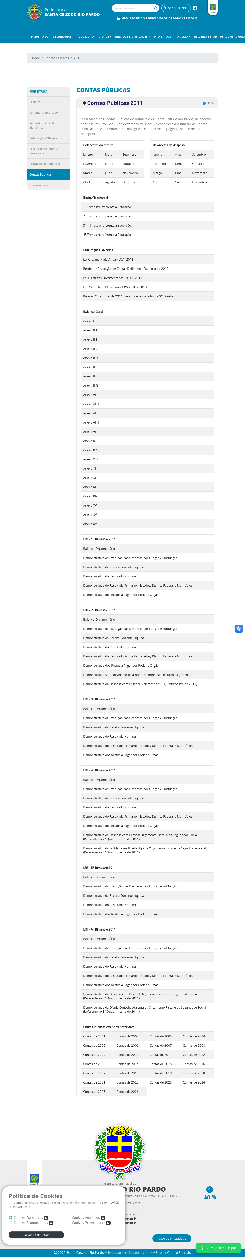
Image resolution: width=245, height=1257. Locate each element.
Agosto (110, 182)
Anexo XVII (90, 524)
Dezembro (130, 182)
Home (35, 58)
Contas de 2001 (94, 1036)
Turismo (181, 37)
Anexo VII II (91, 422)
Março (87, 173)
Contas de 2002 (127, 1036)
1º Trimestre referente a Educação (107, 207)
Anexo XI (89, 468)
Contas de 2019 (161, 1073)
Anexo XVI (90, 514)
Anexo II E (90, 367)
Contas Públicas (40, 174)
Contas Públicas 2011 (113, 103)
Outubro (129, 164)
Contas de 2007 (161, 1045)
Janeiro (88, 154)
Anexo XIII (90, 487)
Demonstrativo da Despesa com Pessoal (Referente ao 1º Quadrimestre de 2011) (140, 684)
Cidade (104, 37)
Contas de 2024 (194, 1082)
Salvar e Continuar (36, 1235)
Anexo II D (90, 358)
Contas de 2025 (94, 1091)
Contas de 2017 (94, 1073)
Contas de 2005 (94, 1045)
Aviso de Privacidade (172, 1238)
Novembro (130, 173)
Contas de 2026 (127, 1091)
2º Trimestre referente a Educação (107, 216)
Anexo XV (90, 505)
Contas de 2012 (194, 1055)
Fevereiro (90, 164)
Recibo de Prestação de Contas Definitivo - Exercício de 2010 (126, 268)
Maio (108, 154)
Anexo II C (90, 349)
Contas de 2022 (127, 1082)
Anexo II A (90, 330)
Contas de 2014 (127, 1064)
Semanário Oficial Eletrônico (41, 125)
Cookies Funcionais (31, 1217)
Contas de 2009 (94, 1055)
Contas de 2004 (194, 1036)
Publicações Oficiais (43, 138)
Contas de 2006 (127, 1045)
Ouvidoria (86, 37)
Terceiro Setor (205, 37)
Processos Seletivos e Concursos (44, 151)
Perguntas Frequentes (126, 1203)
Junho (109, 164)
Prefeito (35, 102)
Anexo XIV (90, 496)
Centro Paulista (179, 1252)
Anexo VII (90, 413)
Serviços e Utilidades (131, 37)
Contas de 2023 (161, 1082)
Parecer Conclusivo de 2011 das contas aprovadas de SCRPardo (128, 296)
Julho (108, 173)
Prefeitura (39, 37)
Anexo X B (90, 459)
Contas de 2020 (194, 1073)
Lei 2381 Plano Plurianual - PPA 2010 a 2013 (115, 287)
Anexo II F (90, 376)
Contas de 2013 (94, 1064)
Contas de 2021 (94, 1082)
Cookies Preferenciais (91, 1222)
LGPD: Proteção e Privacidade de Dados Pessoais (157, 18)
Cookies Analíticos (88, 1217)
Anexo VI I (90, 395)
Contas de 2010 (127, 1055)
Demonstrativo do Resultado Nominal (110, 576)
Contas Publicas (56, 58)
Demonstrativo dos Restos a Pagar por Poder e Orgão (121, 595)
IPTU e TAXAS (162, 37)
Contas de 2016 (194, 1064)
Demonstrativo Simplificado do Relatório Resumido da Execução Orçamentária (138, 675)
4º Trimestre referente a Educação (107, 234)
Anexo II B (90, 339)
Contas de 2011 (161, 1055)
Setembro (129, 154)
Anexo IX (89, 441)
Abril (86, 182)
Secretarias (62, 37)
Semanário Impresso (43, 112)
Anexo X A (90, 450)
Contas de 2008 (194, 1045)
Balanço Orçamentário (99, 548)
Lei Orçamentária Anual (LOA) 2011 (108, 259)
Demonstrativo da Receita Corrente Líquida (113, 567)
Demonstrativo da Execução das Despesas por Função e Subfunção (130, 558)
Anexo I (88, 321)
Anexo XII (90, 478)
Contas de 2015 (161, 1064)
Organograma (39, 185)
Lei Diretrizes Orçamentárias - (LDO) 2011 (112, 278)
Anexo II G (90, 385)
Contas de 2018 (127, 1073)
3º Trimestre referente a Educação (107, 225)
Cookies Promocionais (33, 1222)
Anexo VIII (90, 432)
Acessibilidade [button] (175, 8)
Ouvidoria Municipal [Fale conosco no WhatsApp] (218, 1248)
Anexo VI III (91, 404)
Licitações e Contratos (45, 164)
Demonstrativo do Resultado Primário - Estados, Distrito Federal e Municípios (138, 585)
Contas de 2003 (161, 1036)
